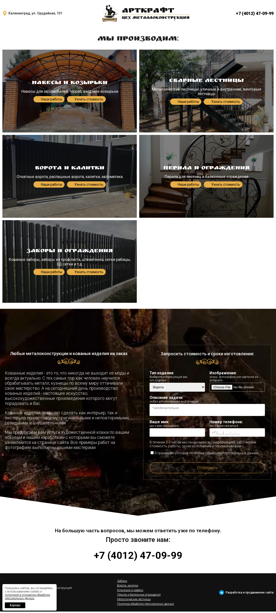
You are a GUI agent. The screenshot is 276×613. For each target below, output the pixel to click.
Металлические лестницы (134, 600)
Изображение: (237, 376)
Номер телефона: (237, 425)
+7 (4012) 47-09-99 (255, 13)
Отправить (207, 469)
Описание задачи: (207, 399)
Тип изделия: (177, 376)
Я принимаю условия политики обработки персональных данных (205, 454)
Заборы (122, 582)
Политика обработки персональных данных (145, 605)
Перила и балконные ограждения (139, 596)
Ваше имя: (177, 425)
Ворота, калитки (127, 587)
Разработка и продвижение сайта (250, 594)
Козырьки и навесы (130, 591)
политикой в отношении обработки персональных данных (27, 596)
